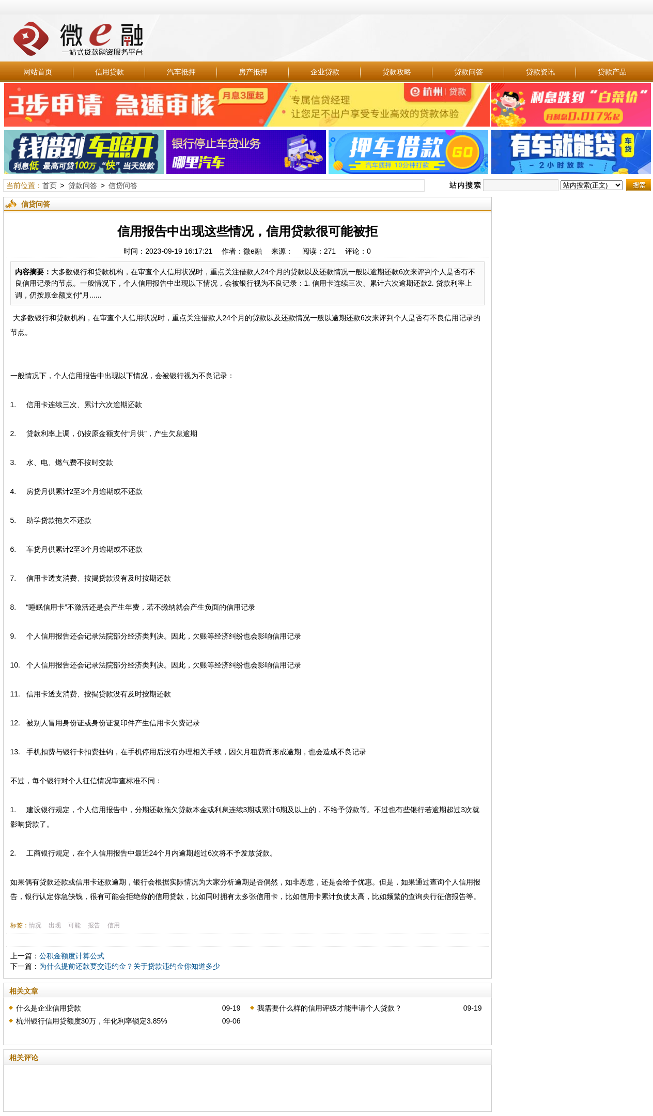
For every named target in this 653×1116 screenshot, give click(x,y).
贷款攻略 (396, 72)
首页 (49, 185)
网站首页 (37, 72)
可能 (74, 925)
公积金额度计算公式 (71, 956)
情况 (35, 925)
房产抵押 (253, 72)
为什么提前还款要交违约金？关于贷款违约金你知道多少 (129, 966)
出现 (55, 925)
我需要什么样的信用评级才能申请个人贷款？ (329, 1008)
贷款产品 (612, 72)
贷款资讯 (540, 72)
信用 (113, 925)
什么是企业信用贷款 (48, 1008)
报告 (94, 925)
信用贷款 (109, 72)
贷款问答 (468, 72)
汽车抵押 (181, 72)
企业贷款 (324, 72)
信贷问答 (122, 185)
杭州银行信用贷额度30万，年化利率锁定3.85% (91, 1021)
